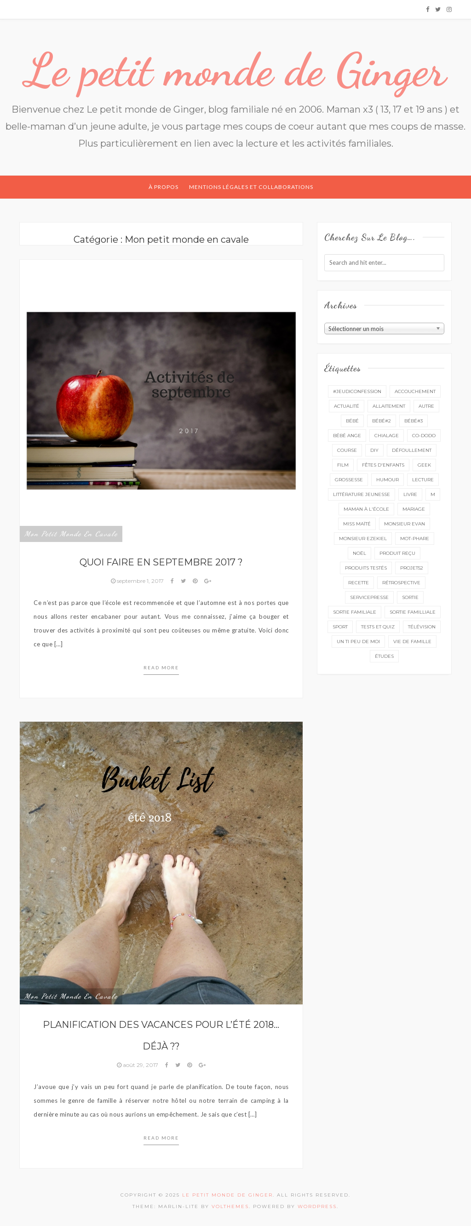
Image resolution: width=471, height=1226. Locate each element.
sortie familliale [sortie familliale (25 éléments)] (413, 612)
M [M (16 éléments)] (433, 494)
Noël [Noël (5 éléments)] (359, 553)
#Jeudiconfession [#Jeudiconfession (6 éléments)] (357, 391)
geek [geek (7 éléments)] (424, 465)
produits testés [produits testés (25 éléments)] (366, 568)
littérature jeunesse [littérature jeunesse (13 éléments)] (361, 494)
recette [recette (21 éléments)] (358, 583)
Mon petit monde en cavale (71, 534)
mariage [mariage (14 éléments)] (413, 509)
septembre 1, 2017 (138, 580)
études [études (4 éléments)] (384, 656)
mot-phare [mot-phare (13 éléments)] (414, 539)
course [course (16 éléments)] (347, 450)
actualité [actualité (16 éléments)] (346, 406)
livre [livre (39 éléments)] (410, 494)
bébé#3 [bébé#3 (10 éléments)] (413, 421)
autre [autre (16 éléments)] (426, 406)
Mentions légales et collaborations (251, 186)
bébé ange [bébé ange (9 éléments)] (347, 436)
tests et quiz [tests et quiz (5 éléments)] (378, 627)
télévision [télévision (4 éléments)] (422, 627)
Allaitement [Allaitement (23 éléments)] (389, 406)
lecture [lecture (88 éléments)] (423, 480)
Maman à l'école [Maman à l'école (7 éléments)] (366, 509)
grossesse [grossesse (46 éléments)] (349, 480)
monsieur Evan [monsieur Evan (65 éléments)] (404, 524)
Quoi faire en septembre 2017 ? (161, 562)
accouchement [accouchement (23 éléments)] (415, 391)
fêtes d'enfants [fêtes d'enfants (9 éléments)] (383, 465)
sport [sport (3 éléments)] (340, 627)
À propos (163, 186)
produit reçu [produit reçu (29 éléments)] (397, 553)
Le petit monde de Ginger (235, 69)
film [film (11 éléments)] (343, 465)
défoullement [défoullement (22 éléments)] (411, 450)
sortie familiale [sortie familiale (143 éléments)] (354, 612)
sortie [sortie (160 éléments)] (410, 597)
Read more (161, 667)
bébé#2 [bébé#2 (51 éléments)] (381, 421)
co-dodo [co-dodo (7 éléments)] (424, 436)
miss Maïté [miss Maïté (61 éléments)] (357, 524)
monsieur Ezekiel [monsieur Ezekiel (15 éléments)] (363, 539)
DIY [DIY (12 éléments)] (374, 450)
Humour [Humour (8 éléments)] (387, 480)
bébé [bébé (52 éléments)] (352, 421)
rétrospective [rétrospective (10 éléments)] (401, 583)
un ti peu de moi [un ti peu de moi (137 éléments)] (358, 641)
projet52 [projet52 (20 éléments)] (411, 568)
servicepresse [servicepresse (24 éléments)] (369, 597)
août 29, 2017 (138, 1064)
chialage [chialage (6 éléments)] (386, 436)
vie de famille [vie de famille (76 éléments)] (412, 641)
